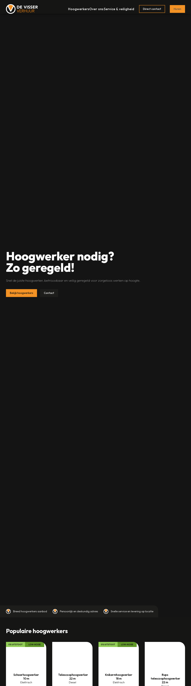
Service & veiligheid (119, 7)
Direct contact (152, 7)
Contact (50, 293)
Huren (177, 7)
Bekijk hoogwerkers (22, 293)
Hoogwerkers (75, 7)
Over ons (95, 7)
